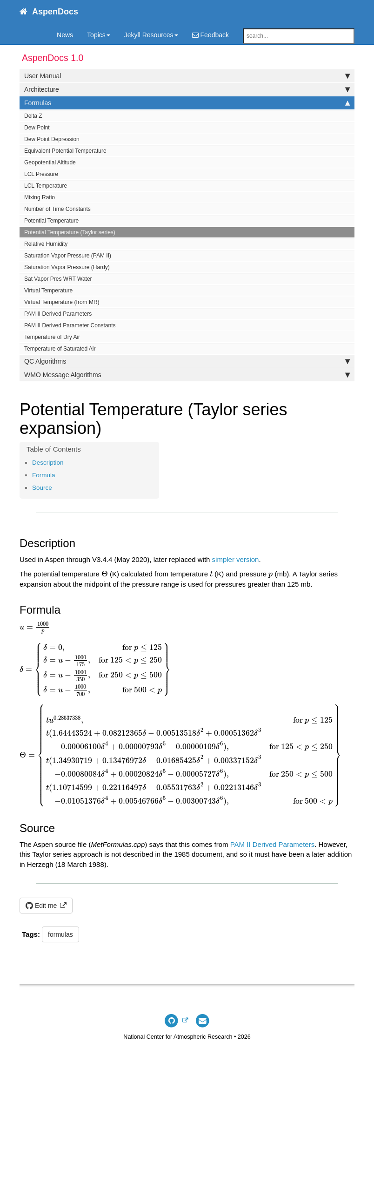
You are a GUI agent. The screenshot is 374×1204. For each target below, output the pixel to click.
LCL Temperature (45, 186)
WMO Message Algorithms (187, 374)
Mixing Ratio (39, 197)
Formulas (187, 103)
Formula (43, 475)
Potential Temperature (51, 220)
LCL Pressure (41, 174)
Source (42, 487)
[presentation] (104, 573)
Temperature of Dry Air (52, 337)
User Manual (187, 76)
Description (48, 462)
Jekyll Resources (151, 35)
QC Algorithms (187, 361)
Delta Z (33, 116)
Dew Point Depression (52, 139)
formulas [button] (60, 934)
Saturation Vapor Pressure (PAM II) (67, 255)
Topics (98, 35)
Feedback (210, 35)
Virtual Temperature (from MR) (62, 302)
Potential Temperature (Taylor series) (69, 232)
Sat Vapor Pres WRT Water (58, 279)
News (65, 35)
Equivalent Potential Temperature (65, 151)
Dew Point (37, 127)
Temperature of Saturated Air (59, 348)
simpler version (235, 559)
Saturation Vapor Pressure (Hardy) (67, 267)
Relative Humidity (45, 244)
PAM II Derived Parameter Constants (70, 325)
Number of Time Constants (57, 209)
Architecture (187, 89)
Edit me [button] (42, 905)
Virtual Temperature (48, 290)
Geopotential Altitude (50, 162)
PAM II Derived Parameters (58, 314)
